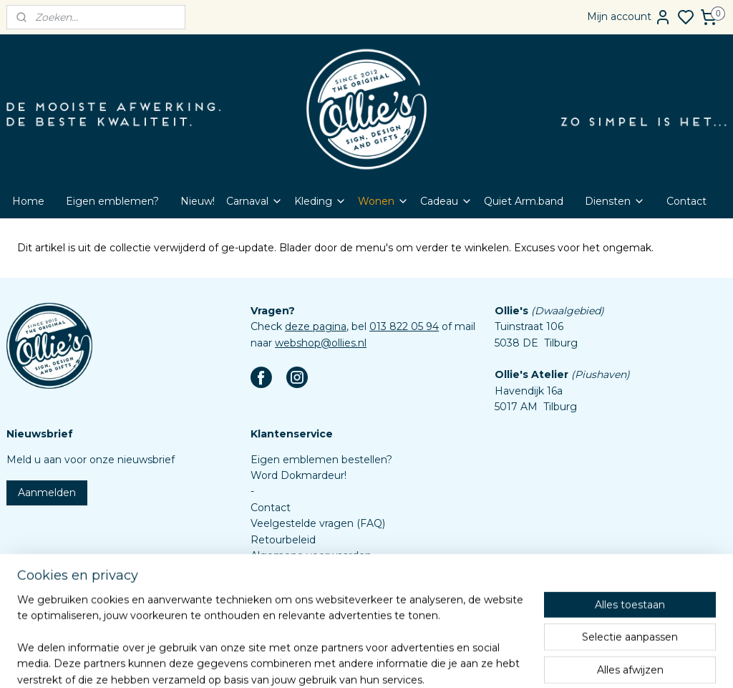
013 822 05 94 (404, 326)
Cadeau (446, 201)
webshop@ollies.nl (320, 342)
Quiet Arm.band (523, 201)
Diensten (615, 201)
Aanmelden (47, 492)
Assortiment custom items (318, 587)
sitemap (398, 661)
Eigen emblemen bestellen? (321, 459)
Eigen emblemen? (112, 201)
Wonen (383, 201)
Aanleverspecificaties (303, 603)
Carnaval (254, 201)
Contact (686, 201)
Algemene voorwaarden (311, 555)
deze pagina (315, 326)
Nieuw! (197, 201)
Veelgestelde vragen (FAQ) (318, 523)
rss (424, 661)
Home (28, 201)
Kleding (320, 201)
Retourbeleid (283, 539)
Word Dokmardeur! (298, 475)
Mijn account (629, 17)
